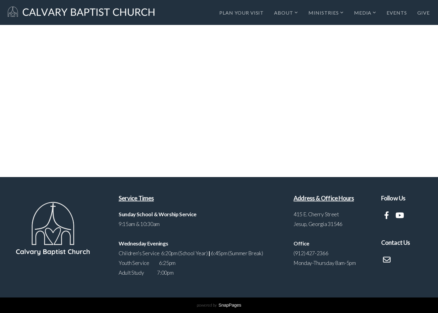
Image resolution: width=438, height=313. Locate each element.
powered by (219, 305)
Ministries (326, 13)
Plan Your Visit (241, 13)
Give (423, 13)
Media (365, 13)
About (286, 13)
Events (397, 13)
